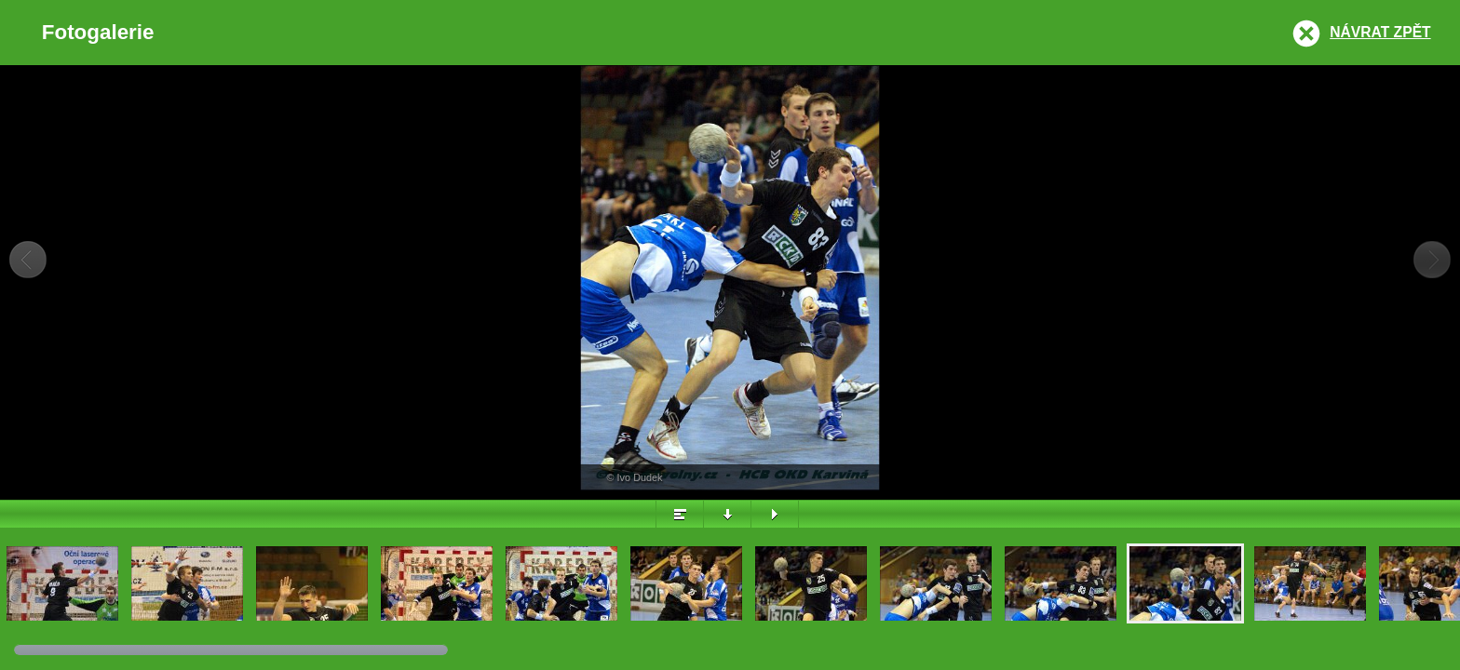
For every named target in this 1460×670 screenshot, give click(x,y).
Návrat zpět (1380, 32)
